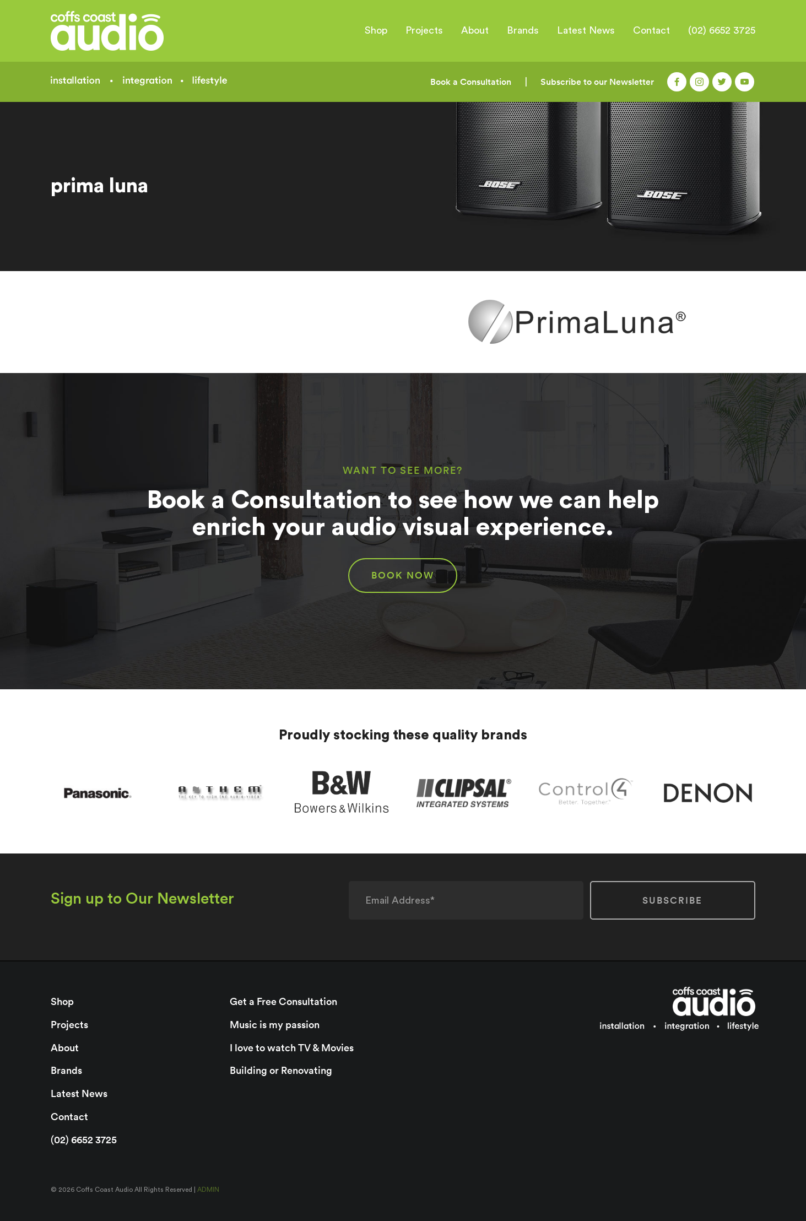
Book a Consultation (470, 82)
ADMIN (208, 1189)
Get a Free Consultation (283, 1001)
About (475, 30)
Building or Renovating (281, 1070)
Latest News (586, 30)
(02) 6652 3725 (721, 30)
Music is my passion (275, 1024)
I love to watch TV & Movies (292, 1047)
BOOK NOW (402, 575)
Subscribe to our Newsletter (597, 82)
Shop (376, 30)
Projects (424, 30)
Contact (651, 30)
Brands (523, 30)
